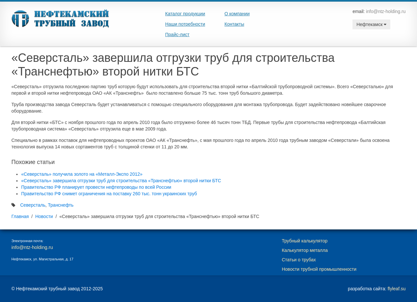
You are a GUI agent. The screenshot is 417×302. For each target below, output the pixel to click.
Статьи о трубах (299, 259)
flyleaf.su (397, 288)
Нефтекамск (371, 24)
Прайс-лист (177, 34)
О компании (237, 13)
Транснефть (61, 205)
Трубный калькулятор (304, 240)
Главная (20, 216)
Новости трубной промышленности (319, 269)
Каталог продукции (185, 13)
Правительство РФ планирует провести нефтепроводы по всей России (96, 187)
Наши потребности (185, 24)
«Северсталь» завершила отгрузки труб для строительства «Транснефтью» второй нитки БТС (121, 180)
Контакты (234, 24)
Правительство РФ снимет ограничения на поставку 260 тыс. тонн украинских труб (109, 193)
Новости (44, 216)
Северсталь (32, 205)
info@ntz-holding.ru (386, 11)
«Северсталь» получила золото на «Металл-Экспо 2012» (81, 174)
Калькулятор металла (305, 250)
